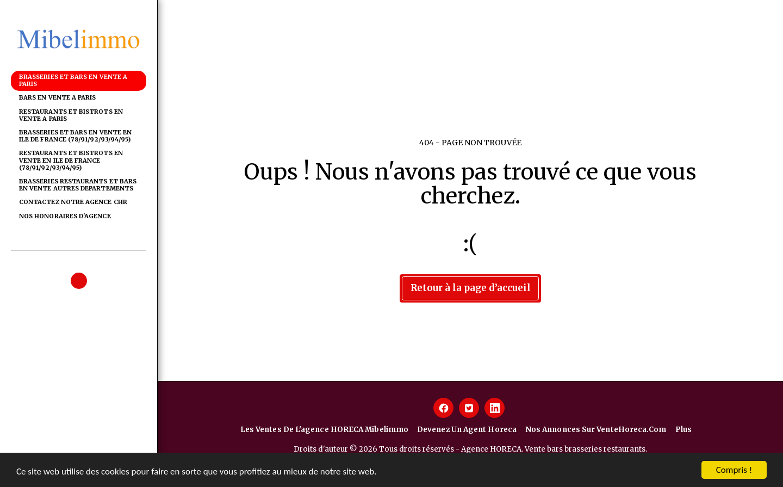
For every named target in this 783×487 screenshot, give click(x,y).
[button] (79, 281)
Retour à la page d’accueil (471, 288)
